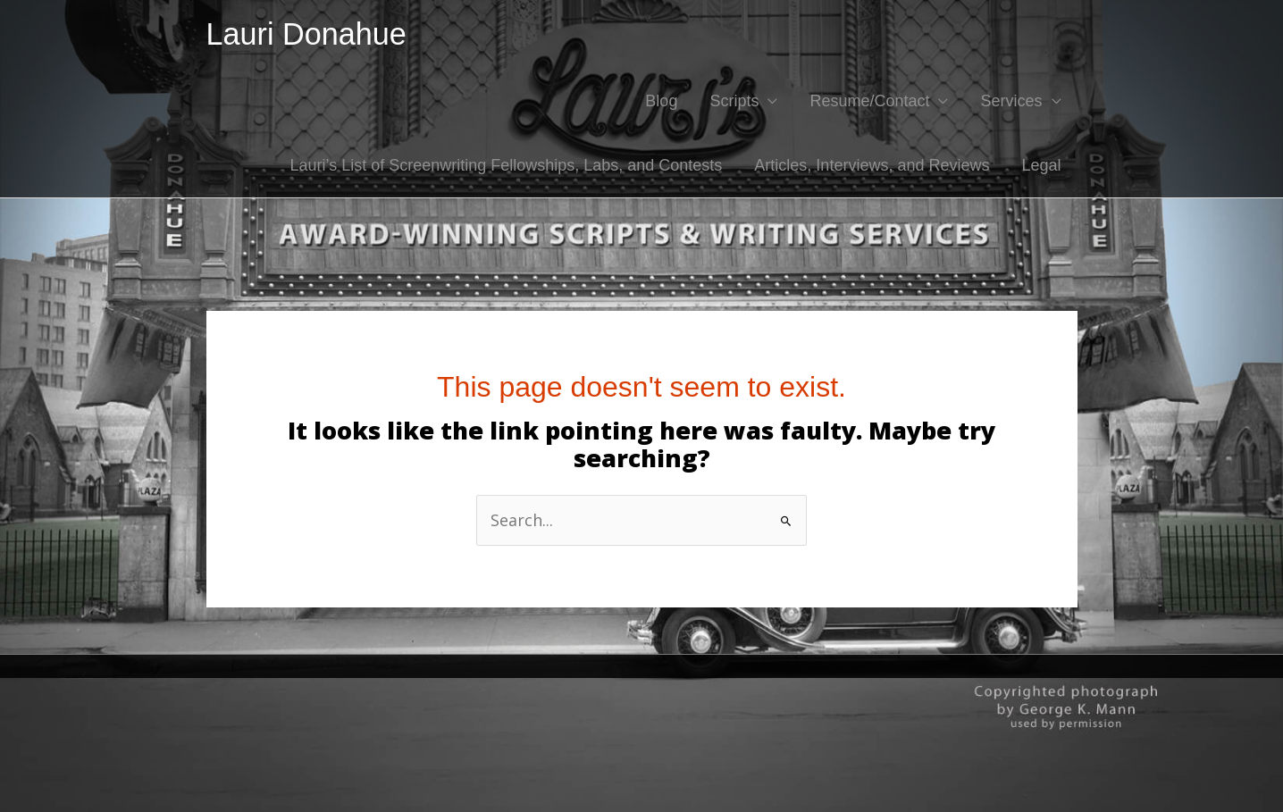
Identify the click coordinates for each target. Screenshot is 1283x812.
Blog (661, 101)
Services (1011, 101)
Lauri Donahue (306, 34)
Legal (1041, 165)
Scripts (734, 101)
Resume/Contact (869, 101)
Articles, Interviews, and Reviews (871, 165)
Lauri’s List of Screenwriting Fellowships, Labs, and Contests (505, 165)
